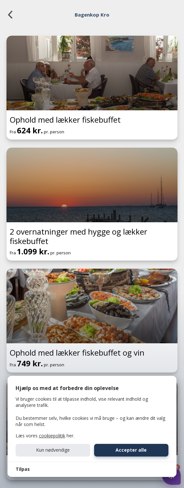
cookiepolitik (52, 436)
